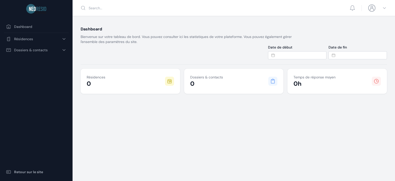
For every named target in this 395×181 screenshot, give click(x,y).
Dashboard (19, 26)
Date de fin (337, 47)
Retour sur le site (24, 171)
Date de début (280, 47)
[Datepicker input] (297, 55)
